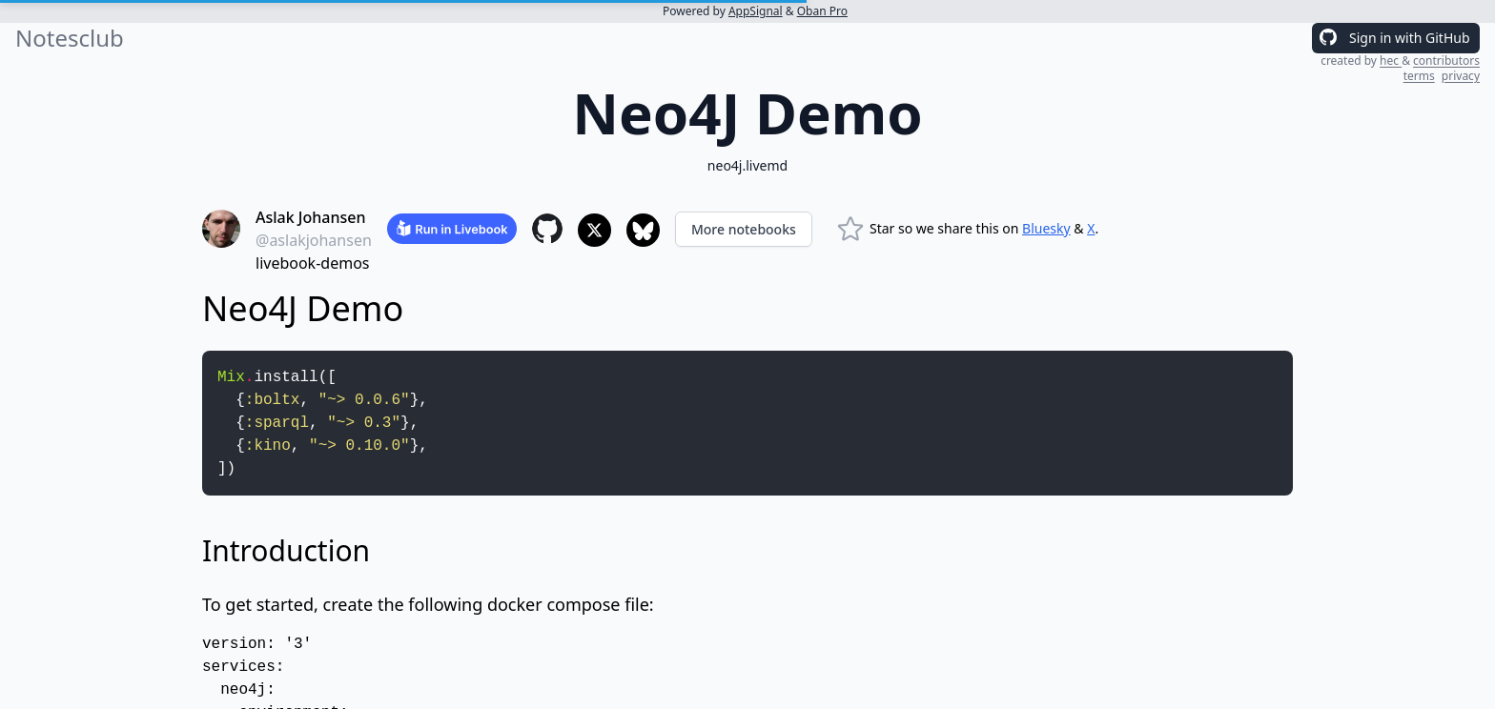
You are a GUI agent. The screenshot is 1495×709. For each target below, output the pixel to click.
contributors (1446, 60)
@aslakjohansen (314, 240)
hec (1391, 60)
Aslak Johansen (310, 217)
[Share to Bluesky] (643, 230)
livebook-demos (312, 263)
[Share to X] (594, 230)
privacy (1461, 76)
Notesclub (69, 38)
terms (1419, 76)
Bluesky (1046, 228)
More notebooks (743, 229)
